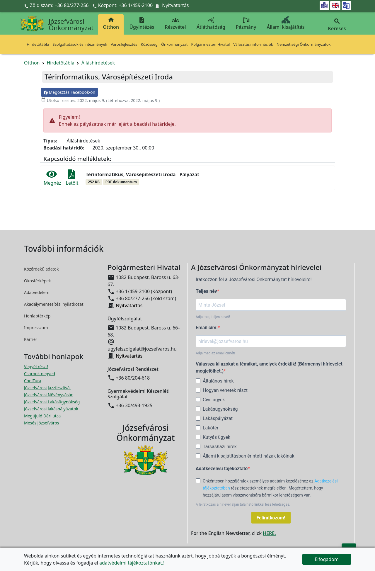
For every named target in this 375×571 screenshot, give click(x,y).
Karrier (30, 339)
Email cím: (207, 327)
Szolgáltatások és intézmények (80, 44)
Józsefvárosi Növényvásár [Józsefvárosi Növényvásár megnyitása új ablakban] (48, 394)
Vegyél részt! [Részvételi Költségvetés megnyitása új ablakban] (36, 366)
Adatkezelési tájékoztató (222, 468)
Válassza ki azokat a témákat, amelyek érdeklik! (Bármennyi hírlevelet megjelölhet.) (269, 367)
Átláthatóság (211, 23)
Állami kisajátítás (286, 23)
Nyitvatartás (175, 5)
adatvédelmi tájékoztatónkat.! (131, 563)
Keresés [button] (337, 25)
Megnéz (52, 177)
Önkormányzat (174, 44)
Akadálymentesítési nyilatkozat (53, 304)
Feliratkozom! (271, 518)
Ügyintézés (141, 23)
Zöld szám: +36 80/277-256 (57, 5)
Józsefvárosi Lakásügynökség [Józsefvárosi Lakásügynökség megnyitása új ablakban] (52, 402)
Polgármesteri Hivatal (210, 44)
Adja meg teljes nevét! (213, 317)
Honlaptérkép (37, 316)
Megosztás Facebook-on (69, 92)
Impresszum (36, 327)
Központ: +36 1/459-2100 (125, 5)
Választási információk (253, 44)
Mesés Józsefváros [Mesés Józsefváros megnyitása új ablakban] (41, 423)
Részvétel (175, 23)
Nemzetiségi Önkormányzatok (304, 44)
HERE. (269, 533)
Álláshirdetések (98, 63)
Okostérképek (37, 280)
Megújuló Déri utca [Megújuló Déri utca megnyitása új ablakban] (42, 416)
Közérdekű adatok (41, 269)
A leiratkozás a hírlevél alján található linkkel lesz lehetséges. (243, 504)
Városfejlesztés (124, 44)
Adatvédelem (37, 292)
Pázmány (246, 23)
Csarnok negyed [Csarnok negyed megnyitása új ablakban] (39, 373)
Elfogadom (327, 559)
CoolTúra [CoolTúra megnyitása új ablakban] (32, 380)
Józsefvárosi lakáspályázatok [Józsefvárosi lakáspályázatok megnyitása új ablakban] (51, 409)
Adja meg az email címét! (215, 353)
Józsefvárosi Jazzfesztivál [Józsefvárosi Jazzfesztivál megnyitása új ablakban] (47, 387)
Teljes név (206, 291)
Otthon (111, 23)
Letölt (72, 177)
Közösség (149, 44)
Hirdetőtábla (38, 44)
